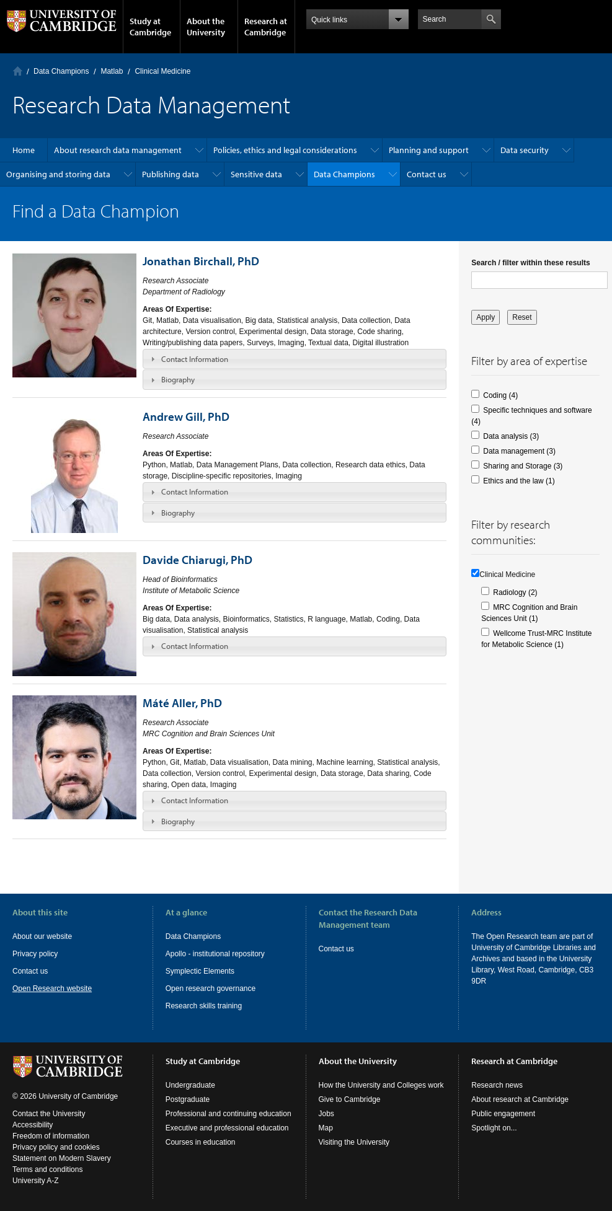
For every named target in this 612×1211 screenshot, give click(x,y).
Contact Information (194, 359)
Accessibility (32, 1125)
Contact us (426, 174)
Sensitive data (256, 174)
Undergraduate (190, 1085)
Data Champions (61, 71)
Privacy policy (35, 953)
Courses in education (201, 1142)
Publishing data (170, 174)
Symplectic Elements (200, 971)
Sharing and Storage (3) (522, 466)
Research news (497, 1085)
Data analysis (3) (511, 436)
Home (17, 71)
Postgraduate (188, 1099)
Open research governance (210, 988)
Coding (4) (500, 395)
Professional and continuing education (228, 1113)
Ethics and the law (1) (518, 481)
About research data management (118, 150)
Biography (178, 379)
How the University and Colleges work (381, 1085)
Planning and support (429, 150)
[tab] (294, 359)
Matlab (111, 71)
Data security (524, 150)
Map (326, 1128)
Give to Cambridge (350, 1099)
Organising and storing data (58, 174)
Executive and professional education (227, 1128)
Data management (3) (519, 451)
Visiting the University (354, 1142)
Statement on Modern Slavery (61, 1158)
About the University (206, 26)
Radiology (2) (515, 592)
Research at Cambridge (265, 26)
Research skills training (204, 1006)
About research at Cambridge (520, 1099)
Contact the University (48, 1113)
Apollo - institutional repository (215, 953)
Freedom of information (50, 1136)
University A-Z (35, 1180)
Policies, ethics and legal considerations (285, 150)
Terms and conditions (47, 1169)
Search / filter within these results (530, 262)
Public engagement (503, 1113)
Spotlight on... (494, 1128)
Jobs (326, 1113)
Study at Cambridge (150, 26)
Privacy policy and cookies (56, 1147)
